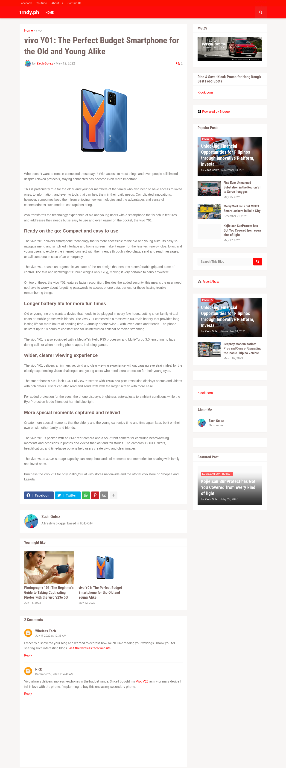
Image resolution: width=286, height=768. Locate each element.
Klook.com (205, 92)
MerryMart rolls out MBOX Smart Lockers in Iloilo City (242, 208)
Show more (216, 425)
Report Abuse (210, 281)
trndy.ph (29, 12)
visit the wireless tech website (90, 648)
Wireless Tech (45, 631)
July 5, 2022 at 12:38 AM (50, 635)
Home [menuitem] (50, 12)
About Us (57, 3)
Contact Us (74, 3)
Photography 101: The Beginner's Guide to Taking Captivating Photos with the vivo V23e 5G (48, 593)
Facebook (26, 3)
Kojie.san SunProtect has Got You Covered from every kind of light (243, 230)
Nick (38, 669)
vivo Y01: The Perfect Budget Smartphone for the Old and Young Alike (100, 593)
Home (28, 30)
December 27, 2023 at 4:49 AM (54, 674)
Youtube (41, 3)
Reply (28, 655)
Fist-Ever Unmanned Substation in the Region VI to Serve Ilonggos (242, 187)
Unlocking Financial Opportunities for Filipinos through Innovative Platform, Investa (227, 155)
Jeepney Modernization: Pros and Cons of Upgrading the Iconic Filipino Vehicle (243, 348)
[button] (261, 12)
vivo (39, 30)
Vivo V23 (142, 681)
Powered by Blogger (214, 111)
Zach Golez (50, 516)
